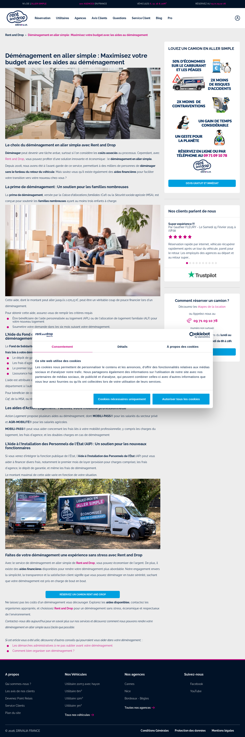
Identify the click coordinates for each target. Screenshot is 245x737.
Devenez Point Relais (19, 698)
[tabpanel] (202, 241)
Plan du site (13, 712)
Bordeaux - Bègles (137, 698)
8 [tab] (209, 263)
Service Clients (15, 705)
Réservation (43, 18)
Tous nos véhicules (77, 714)
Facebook (196, 684)
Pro (170, 18)
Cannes (129, 684)
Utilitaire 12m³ (74, 698)
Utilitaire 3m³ (73, 705)
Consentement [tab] (62, 346)
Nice (128, 691)
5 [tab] (200, 263)
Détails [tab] (123, 346)
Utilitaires (63, 18)
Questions (120, 18)
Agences (81, 18)
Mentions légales (223, 730)
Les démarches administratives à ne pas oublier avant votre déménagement (62, 645)
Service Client (141, 18)
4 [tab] (197, 263)
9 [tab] (213, 263)
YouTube (195, 691)
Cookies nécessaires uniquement (122, 399)
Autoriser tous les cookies (181, 399)
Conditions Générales (155, 730)
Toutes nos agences (138, 707)
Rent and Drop (14, 159)
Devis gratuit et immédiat (202, 183)
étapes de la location (212, 306)
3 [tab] (193, 263)
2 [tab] (190, 263)
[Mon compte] (237, 18)
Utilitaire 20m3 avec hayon (82, 684)
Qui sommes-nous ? (18, 684)
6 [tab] (203, 263)
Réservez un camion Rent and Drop (83, 594)
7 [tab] (206, 263)
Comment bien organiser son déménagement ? (43, 650)
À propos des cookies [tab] (183, 346)
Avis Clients (100, 18)
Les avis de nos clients (20, 691)
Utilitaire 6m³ (73, 691)
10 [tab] (216, 263)
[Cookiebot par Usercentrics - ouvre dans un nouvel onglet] (192, 335)
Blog (159, 18)
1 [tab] (187, 263)
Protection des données (190, 730)
